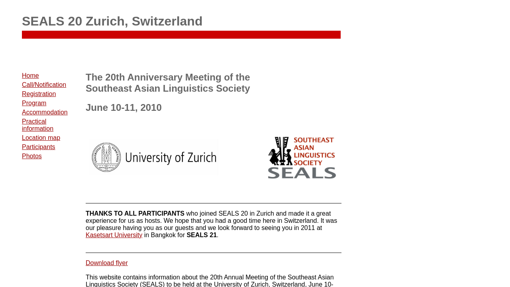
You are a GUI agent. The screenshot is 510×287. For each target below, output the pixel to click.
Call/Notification (44, 84)
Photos (32, 156)
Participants (38, 147)
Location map (41, 137)
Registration (39, 93)
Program (34, 103)
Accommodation (45, 112)
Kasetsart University (114, 235)
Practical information (37, 125)
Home (30, 75)
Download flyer (107, 262)
